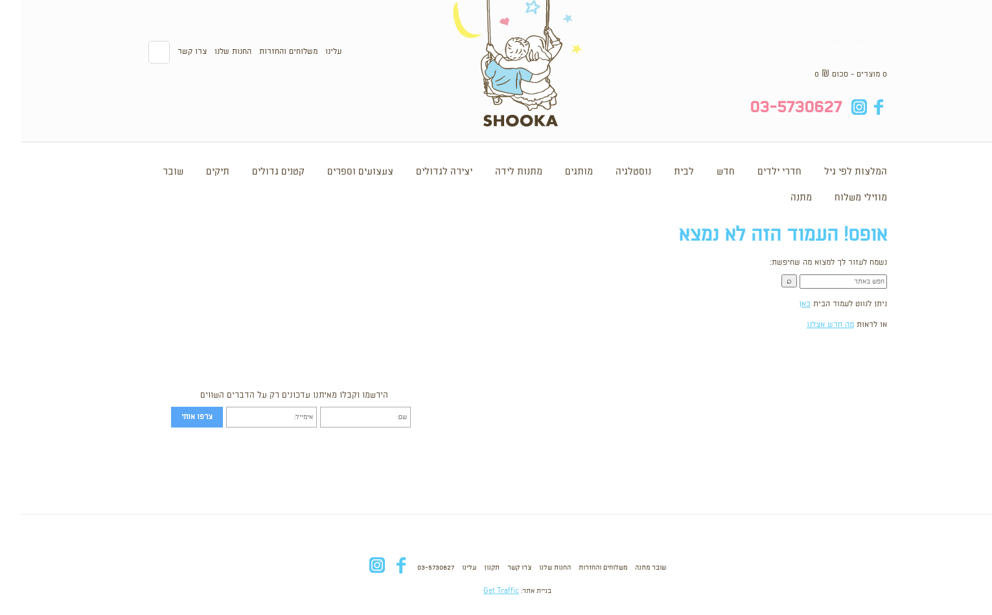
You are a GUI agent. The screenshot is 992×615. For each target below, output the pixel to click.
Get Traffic (480, 591)
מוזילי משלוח (839, 198)
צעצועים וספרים (339, 172)
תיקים (196, 172)
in (838, 107)
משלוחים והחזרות (267, 51)
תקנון (470, 568)
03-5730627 (414, 568)
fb (857, 107)
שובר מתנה (629, 568)
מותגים (557, 172)
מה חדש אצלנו (809, 325)
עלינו (312, 51)
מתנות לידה (497, 172)
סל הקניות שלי (819, 48)
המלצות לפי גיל (834, 172)
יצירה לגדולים (423, 172)
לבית (662, 172)
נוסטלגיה (612, 172)
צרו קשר (170, 51)
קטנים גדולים (257, 172)
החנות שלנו (211, 51)
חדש (704, 172)
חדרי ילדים (758, 172)
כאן (783, 304)
